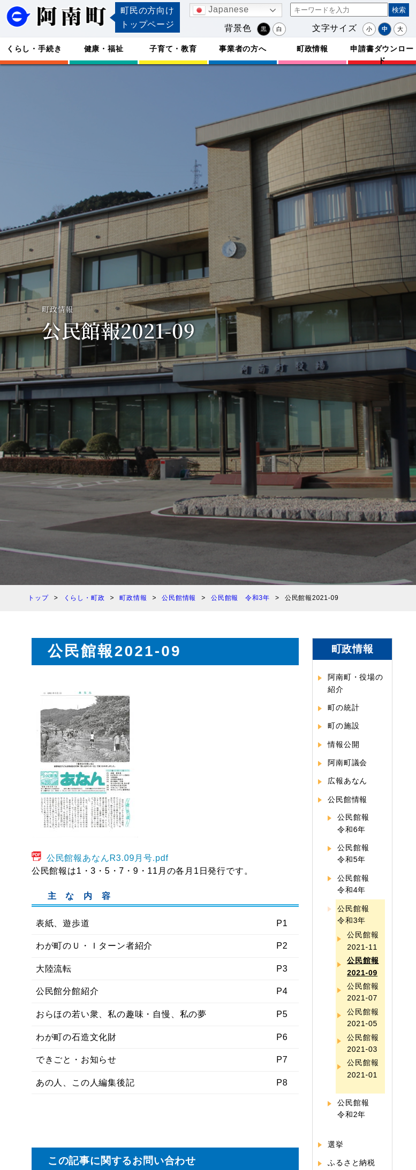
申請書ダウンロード (381, 54)
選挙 (336, 1144)
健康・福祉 (104, 48)
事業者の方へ (243, 48)
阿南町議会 (347, 762)
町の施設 (343, 725)
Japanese (221, 10)
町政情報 (312, 48)
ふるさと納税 (351, 1162)
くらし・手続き (34, 48)
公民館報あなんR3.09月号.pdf (108, 858)
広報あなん (347, 780)
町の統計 (343, 707)
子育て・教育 (173, 48)
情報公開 (343, 744)
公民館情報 (347, 799)
